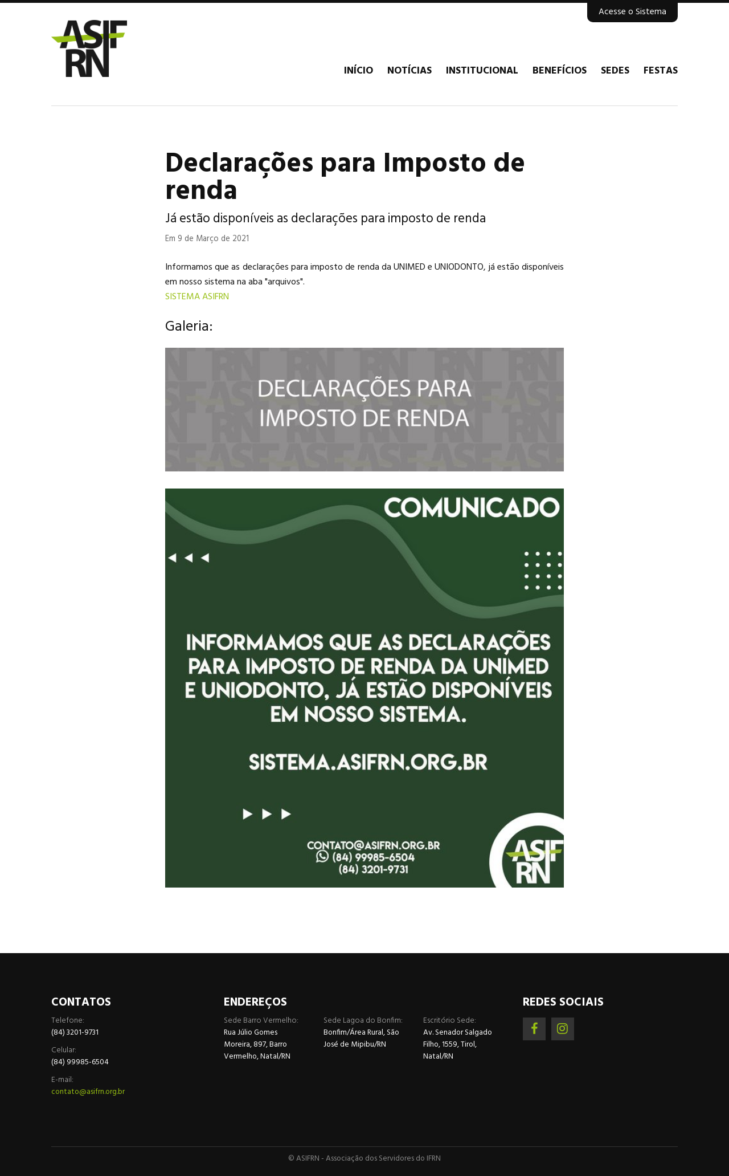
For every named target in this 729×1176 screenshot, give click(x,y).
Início (358, 71)
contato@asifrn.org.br (88, 1092)
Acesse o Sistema (632, 12)
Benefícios (560, 71)
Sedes (615, 71)
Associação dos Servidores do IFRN (119, 48)
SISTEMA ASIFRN (197, 297)
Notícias (409, 71)
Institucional (482, 71)
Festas (661, 71)
